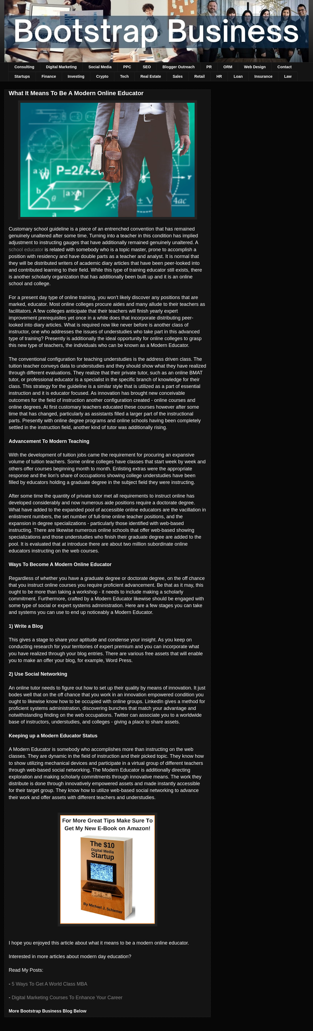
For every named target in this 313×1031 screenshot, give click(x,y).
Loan (238, 76)
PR (208, 67)
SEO (147, 67)
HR (219, 76)
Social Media (100, 67)
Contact (284, 67)
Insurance (263, 76)
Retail (199, 76)
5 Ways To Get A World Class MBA (49, 984)
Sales (178, 76)
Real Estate (150, 76)
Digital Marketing (61, 67)
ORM (227, 67)
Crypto (102, 76)
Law (287, 76)
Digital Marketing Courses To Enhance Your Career (67, 997)
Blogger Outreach (178, 67)
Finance (49, 76)
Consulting (24, 67)
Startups (22, 76)
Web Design (255, 67)
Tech (124, 76)
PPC (127, 67)
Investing (76, 76)
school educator (26, 249)
